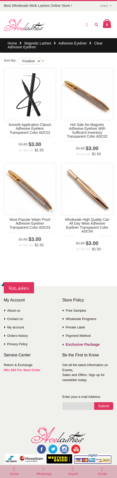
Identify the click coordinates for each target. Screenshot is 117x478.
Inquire (73, 474)
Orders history (17, 336)
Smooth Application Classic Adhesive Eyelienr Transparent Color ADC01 (29, 129)
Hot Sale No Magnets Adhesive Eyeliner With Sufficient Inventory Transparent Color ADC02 (87, 130)
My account (15, 327)
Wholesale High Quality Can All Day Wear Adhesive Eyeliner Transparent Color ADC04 (87, 225)
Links (104, 5)
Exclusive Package (83, 344)
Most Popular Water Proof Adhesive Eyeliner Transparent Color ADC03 (29, 223)
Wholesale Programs (81, 319)
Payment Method (78, 336)
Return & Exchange (18, 365)
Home (12, 43)
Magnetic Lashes (37, 43)
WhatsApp (44, 474)
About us (13, 310)
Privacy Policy (17, 344)
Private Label (75, 327)
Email (102, 474)
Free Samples (76, 310)
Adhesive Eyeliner (72, 43)
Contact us (15, 319)
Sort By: (10, 60)
